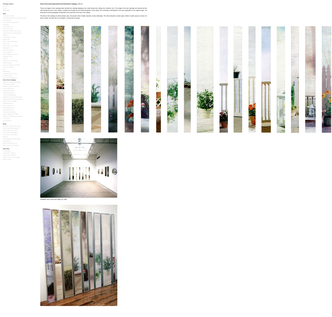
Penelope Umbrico (8, 4)
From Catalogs (7, 120)
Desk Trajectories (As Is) (10, 143)
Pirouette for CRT (8, 56)
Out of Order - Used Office (10, 46)
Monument (6, 24)
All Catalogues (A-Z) (8, 108)
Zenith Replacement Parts (10, 54)
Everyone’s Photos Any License (12, 31)
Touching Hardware (8, 90)
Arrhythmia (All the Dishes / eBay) (12, 99)
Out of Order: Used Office (10, 134)
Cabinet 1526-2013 (8, 88)
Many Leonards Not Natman (11, 86)
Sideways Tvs (7, 48)
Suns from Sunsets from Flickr (11, 65)
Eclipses (5, 58)
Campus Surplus (7, 52)
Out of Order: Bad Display (10, 132)
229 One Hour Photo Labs (10, 61)
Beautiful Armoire (8, 75)
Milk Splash (6, 71)
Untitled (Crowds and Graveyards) (12, 97)
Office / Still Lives (8, 105)
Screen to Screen (8, 28)
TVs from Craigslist (8, 67)
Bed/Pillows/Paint (8, 103)
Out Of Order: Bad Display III (11, 128)
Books (4, 124)
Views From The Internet (10, 78)
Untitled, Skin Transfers (9, 155)
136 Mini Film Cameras (9, 37)
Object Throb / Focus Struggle (11, 157)
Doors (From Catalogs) (9, 80)
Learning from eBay (8, 16)
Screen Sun (6, 43)
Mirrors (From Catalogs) (9, 101)
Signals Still (6, 39)
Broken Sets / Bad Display (10, 41)
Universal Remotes (8, 50)
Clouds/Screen (7, 20)
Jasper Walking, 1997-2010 (10, 114)
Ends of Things (7, 159)
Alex (4, 69)
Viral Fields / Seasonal (9, 153)
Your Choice (6, 118)
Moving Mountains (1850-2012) (12, 139)
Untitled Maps (7, 151)
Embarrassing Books (9, 93)
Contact (5, 8)
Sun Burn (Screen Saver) (10, 73)
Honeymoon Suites (8, 110)
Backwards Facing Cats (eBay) (11, 82)
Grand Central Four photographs (12, 33)
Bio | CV (5, 6)
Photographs (6, 141)
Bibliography (6, 10)
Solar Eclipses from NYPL (10, 130)
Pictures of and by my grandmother (13, 116)
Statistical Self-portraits (9, 112)
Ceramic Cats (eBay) (9, 84)
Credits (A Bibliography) (9, 95)
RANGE (5, 35)
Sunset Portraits (7, 63)
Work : (5, 14)
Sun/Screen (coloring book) (10, 22)
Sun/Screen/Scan (8, 26)
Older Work (6, 149)
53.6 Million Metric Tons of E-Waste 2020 (14, 18)
